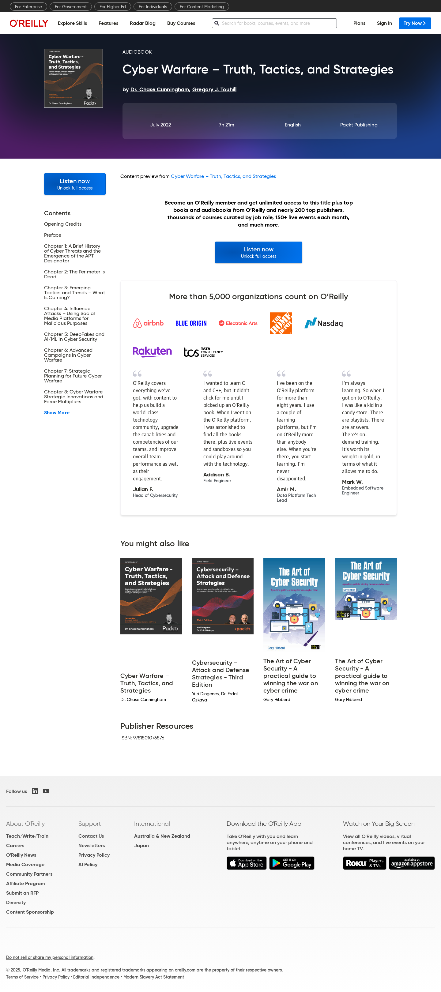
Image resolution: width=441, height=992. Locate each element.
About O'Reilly (25, 823)
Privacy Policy (94, 855)
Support (89, 823)
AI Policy (87, 864)
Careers (15, 845)
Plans (359, 23)
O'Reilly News (21, 855)
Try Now (415, 23)
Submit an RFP (22, 893)
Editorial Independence (96, 977)
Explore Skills (72, 23)
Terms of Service (22, 977)
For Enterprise (28, 6)
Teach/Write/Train (27, 836)
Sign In (384, 23)
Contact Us (91, 836)
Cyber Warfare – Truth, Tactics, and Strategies (223, 176)
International (152, 823)
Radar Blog (143, 23)
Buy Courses (181, 23)
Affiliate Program (25, 883)
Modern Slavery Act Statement (153, 977)
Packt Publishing (358, 125)
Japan (141, 845)
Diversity (16, 902)
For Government (71, 6)
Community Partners (29, 874)
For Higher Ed (113, 6)
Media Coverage (25, 864)
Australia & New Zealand (162, 836)
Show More (57, 412)
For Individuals (153, 6)
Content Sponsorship (30, 912)
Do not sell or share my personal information (49, 957)
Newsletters (91, 845)
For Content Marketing (202, 6)
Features (108, 23)
